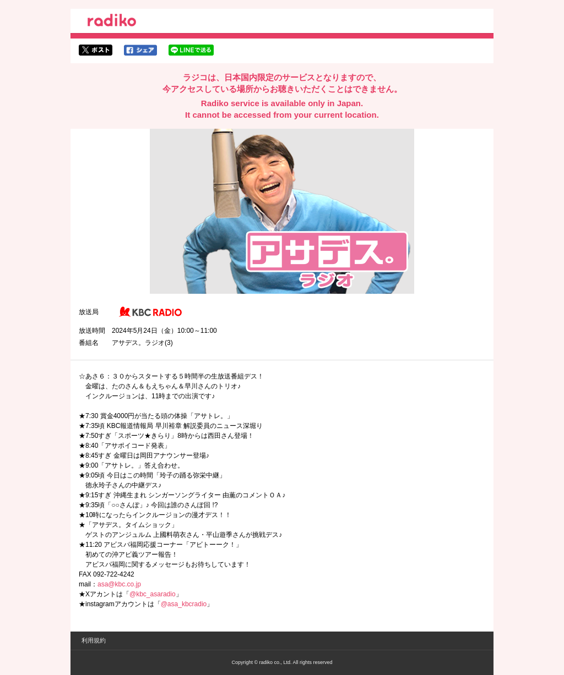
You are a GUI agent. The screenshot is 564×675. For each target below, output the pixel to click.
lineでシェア (191, 50)
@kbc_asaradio (152, 594)
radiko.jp (112, 22)
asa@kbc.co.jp (119, 584)
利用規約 (94, 640)
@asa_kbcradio (184, 604)
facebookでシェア (140, 50)
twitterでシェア (95, 50)
